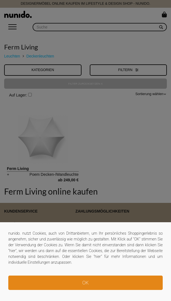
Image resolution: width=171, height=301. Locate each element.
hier (12, 250)
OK (85, 283)
